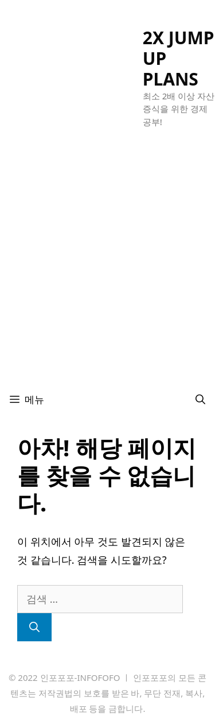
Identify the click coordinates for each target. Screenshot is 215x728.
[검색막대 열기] (200, 399)
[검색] (34, 627)
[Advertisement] (107, 269)
